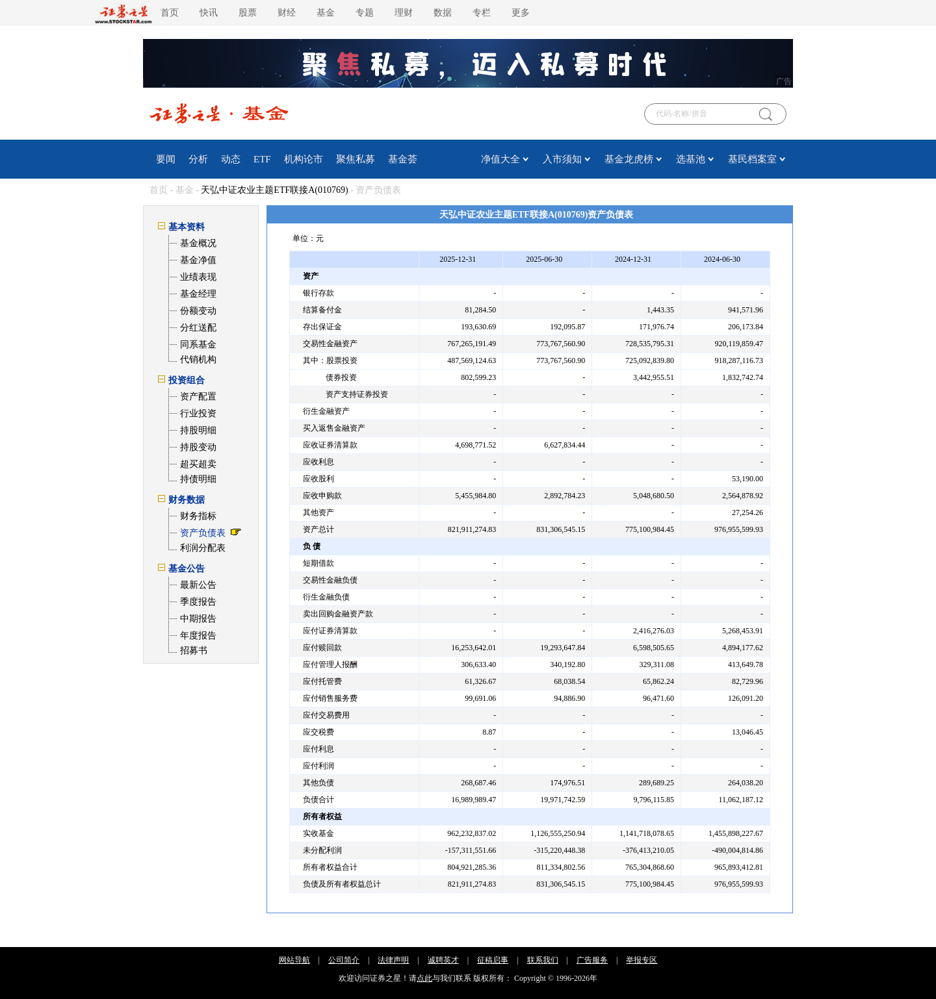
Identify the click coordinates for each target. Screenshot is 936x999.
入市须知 (562, 159)
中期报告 (198, 619)
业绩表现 (198, 277)
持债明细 (198, 479)
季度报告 (198, 602)
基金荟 (402, 159)
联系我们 (542, 960)
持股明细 (198, 430)
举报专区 (641, 960)
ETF (262, 159)
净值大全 (500, 159)
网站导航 (294, 960)
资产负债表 (203, 533)
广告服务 (592, 960)
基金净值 (198, 260)
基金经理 (198, 294)
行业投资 (198, 413)
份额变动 (198, 311)
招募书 (193, 650)
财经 (287, 13)
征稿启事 (492, 960)
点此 (424, 978)
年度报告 (198, 635)
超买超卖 (198, 464)
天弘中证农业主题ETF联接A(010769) (274, 190)
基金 (326, 13)
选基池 (690, 159)
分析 (198, 159)
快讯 (209, 13)
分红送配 (198, 328)
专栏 (482, 13)
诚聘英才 (443, 960)
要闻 (166, 159)
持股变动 (198, 447)
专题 (365, 13)
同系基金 (198, 344)
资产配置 (198, 396)
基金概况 (198, 243)
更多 (521, 13)
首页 (170, 13)
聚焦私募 (355, 159)
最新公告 (198, 585)
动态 (230, 159)
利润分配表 (203, 548)
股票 (248, 13)
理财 (404, 13)
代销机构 (198, 359)
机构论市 (303, 159)
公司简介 (343, 960)
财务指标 (198, 516)
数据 (443, 13)
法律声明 (393, 960)
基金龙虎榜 (628, 159)
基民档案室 (752, 159)
